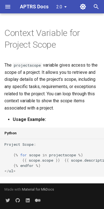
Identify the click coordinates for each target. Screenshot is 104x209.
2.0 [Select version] (59, 6)
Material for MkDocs (38, 189)
